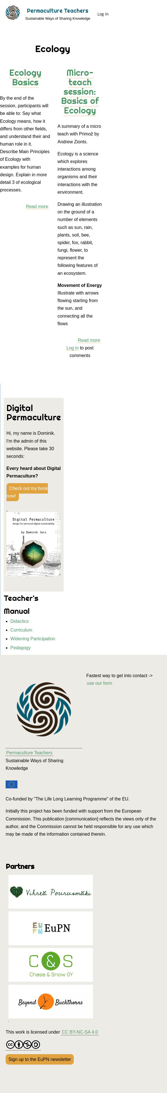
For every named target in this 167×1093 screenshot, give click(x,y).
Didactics (19, 621)
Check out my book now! (27, 492)
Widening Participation (32, 638)
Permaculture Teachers (57, 10)
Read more (37, 206)
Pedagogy (20, 647)
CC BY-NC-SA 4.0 (80, 1032)
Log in (103, 14)
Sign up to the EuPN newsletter (39, 1059)
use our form (99, 683)
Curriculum (21, 630)
